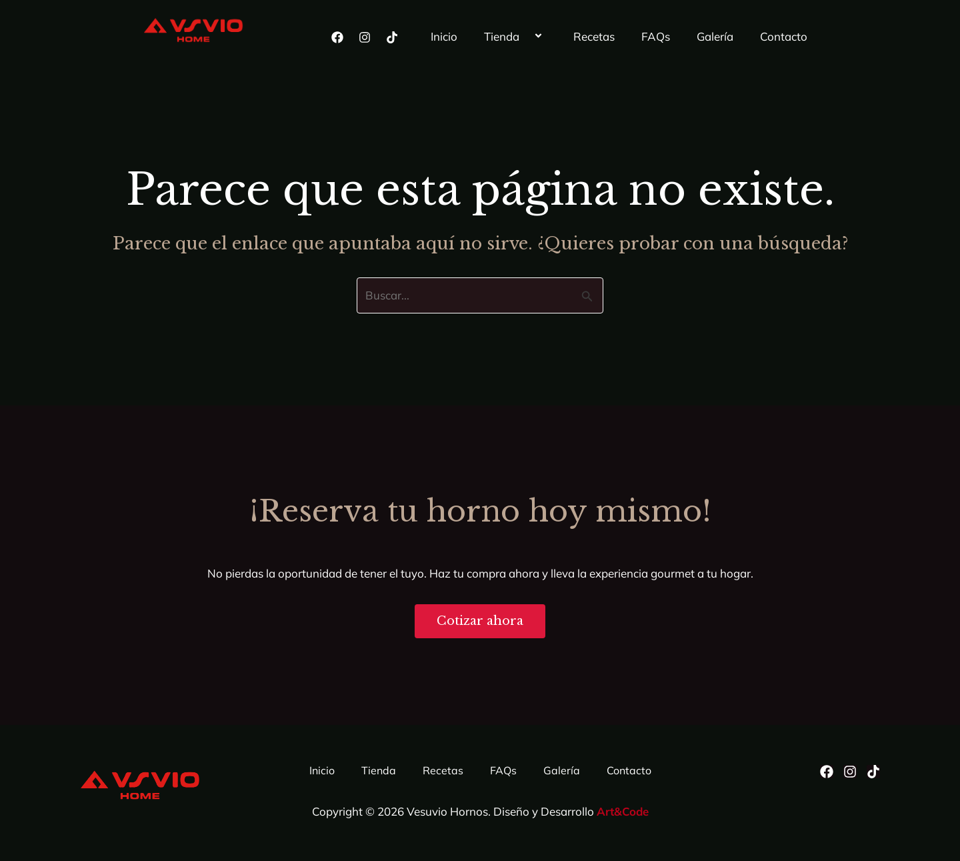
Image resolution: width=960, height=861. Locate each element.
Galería (715, 36)
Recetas (594, 36)
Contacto (783, 36)
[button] (525, 37)
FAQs (655, 36)
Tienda (515, 36)
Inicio (444, 36)
